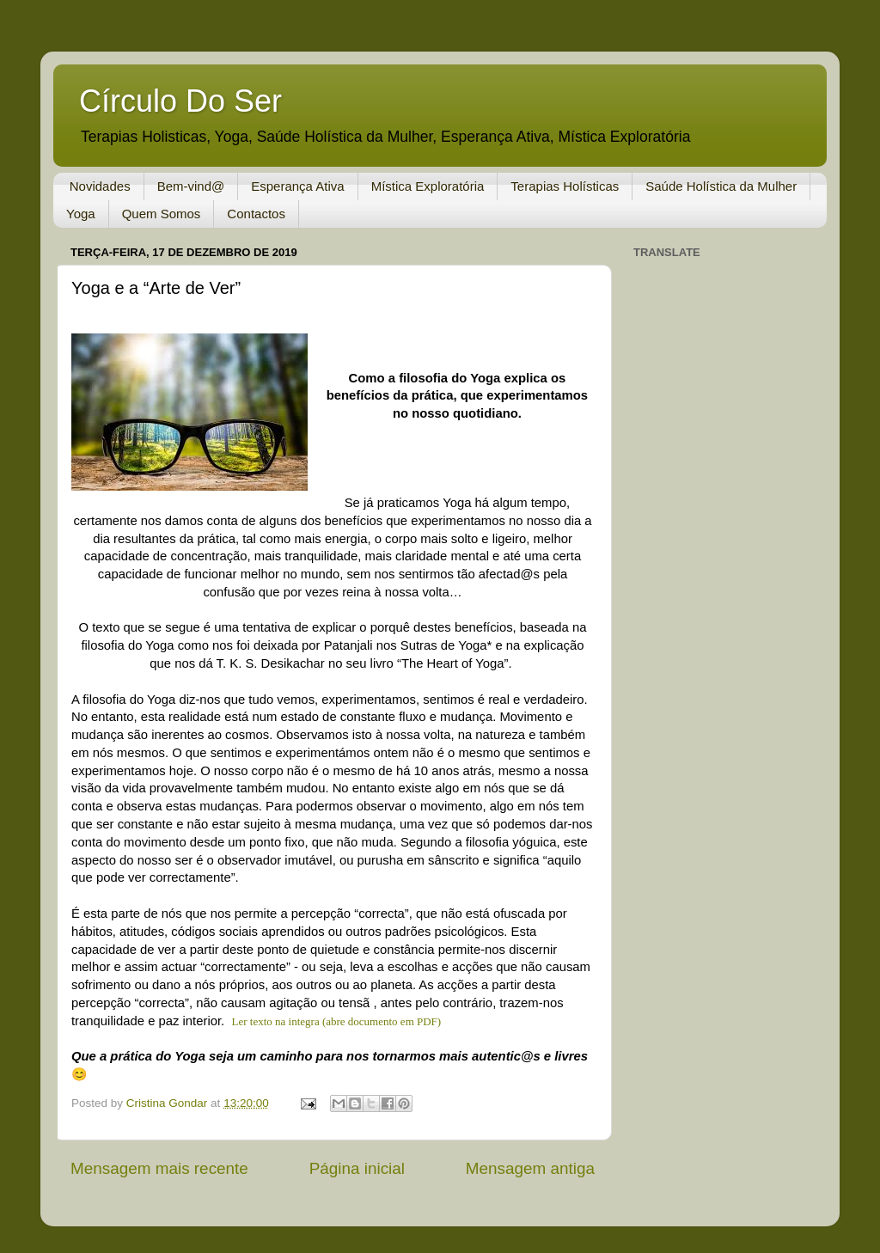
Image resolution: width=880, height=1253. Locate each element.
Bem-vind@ (191, 186)
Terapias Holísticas (564, 186)
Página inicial (357, 1168)
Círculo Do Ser (180, 101)
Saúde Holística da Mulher (721, 186)
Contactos (256, 213)
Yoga (80, 213)
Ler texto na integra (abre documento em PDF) (338, 1021)
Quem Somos (161, 213)
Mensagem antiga (530, 1168)
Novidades (100, 186)
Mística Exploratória (428, 186)
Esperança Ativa (297, 186)
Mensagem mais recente (159, 1168)
